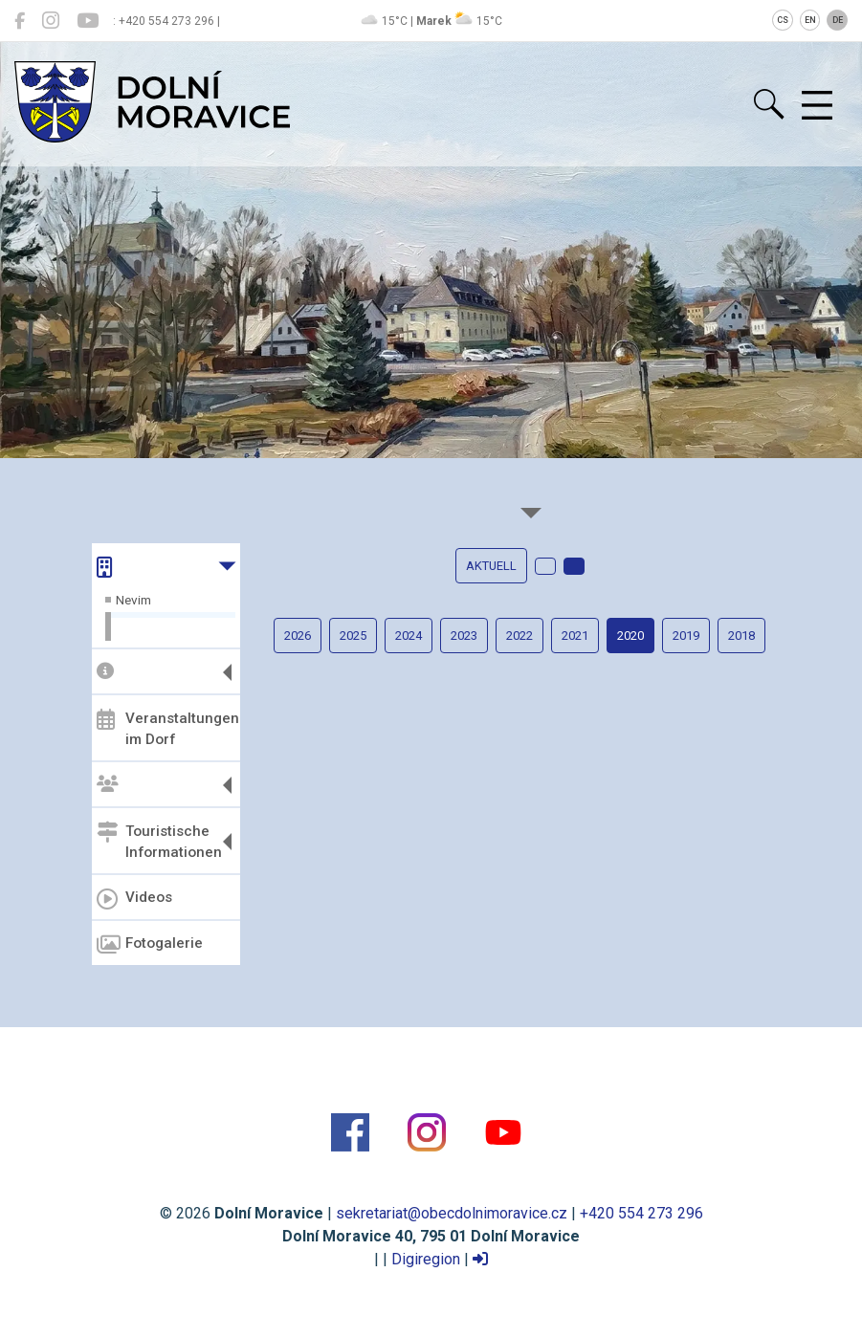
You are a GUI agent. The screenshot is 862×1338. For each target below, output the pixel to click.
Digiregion (425, 1259)
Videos (134, 899)
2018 (741, 635)
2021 (575, 635)
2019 (686, 635)
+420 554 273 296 (641, 1213)
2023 (464, 635)
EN (810, 20)
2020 (630, 635)
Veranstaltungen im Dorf (166, 728)
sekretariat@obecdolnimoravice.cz (451, 1213)
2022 (519, 635)
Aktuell (491, 566)
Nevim (133, 599)
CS (782, 20)
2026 (297, 635)
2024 (408, 635)
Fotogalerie (150, 944)
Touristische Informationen (159, 841)
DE (837, 20)
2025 (353, 635)
